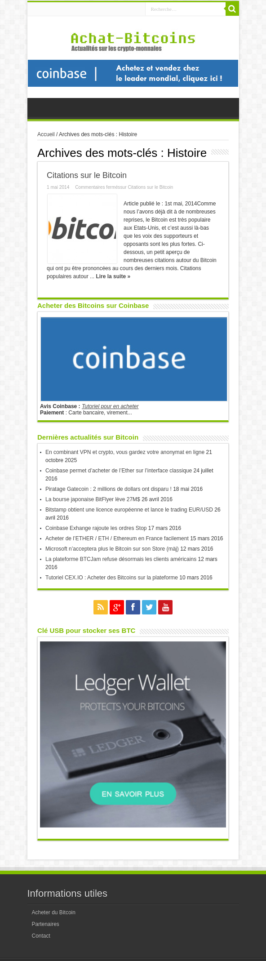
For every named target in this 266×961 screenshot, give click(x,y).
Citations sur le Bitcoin (87, 175)
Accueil (46, 134)
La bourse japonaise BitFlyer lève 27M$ (92, 499)
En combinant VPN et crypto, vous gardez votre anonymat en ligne (124, 452)
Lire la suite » (113, 276)
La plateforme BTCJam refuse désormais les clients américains (120, 559)
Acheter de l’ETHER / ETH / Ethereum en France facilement (117, 538)
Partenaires (45, 924)
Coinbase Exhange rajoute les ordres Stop (95, 528)
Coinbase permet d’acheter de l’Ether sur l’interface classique (118, 470)
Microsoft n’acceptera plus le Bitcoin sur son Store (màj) (112, 549)
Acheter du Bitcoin (53, 912)
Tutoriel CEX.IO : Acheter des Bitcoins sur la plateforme (111, 577)
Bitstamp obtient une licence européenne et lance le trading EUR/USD (129, 510)
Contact (41, 936)
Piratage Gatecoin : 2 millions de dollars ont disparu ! (108, 489)
